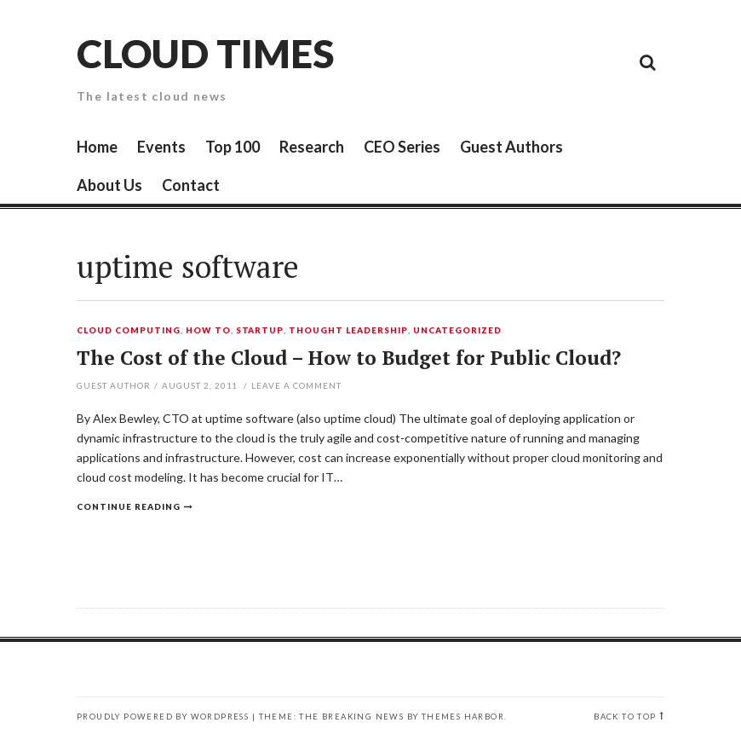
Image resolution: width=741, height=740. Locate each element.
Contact (191, 185)
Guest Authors (511, 146)
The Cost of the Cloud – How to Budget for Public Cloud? (349, 357)
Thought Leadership (348, 331)
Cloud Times (205, 53)
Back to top (625, 716)
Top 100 (232, 146)
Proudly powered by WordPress (163, 716)
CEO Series (402, 146)
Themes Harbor (463, 716)
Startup (260, 331)
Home (97, 146)
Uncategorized (457, 331)
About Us (109, 185)
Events (161, 146)
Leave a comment (296, 385)
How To (208, 331)
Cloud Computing (129, 331)
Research (311, 146)
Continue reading (129, 506)
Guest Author (114, 385)
